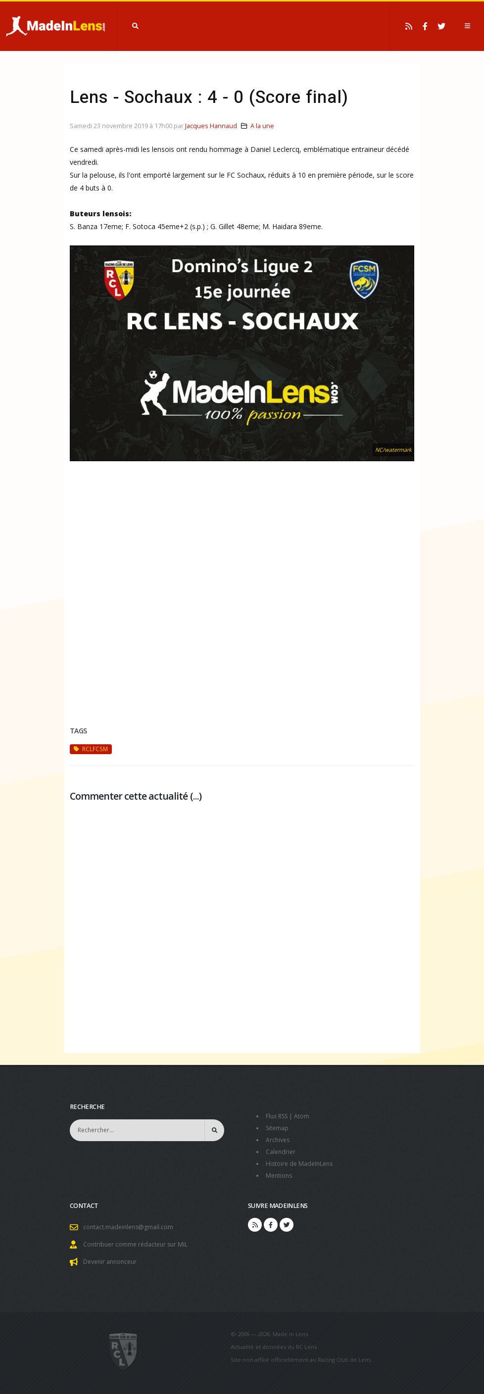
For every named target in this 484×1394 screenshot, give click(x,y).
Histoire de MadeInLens (301, 1163)
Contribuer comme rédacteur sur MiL (137, 1244)
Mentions (280, 1175)
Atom (305, 1116)
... (196, 796)
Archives (278, 1140)
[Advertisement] (242, 603)
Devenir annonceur (112, 1261)
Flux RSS (278, 1116)
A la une (262, 126)
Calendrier (281, 1152)
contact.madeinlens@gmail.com (129, 1227)
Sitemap (278, 1128)
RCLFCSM (91, 749)
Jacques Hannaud (211, 126)
